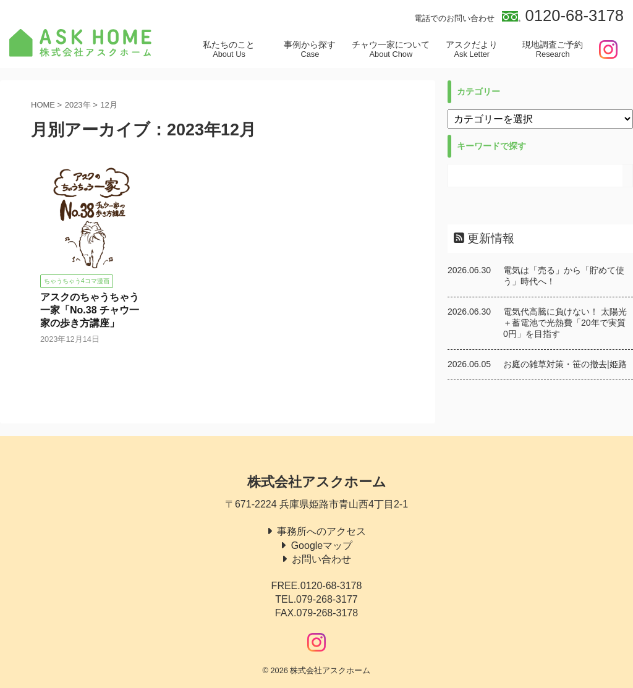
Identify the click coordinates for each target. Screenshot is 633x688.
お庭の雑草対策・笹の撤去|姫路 (565, 364)
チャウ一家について (390, 49)
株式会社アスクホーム (316, 482)
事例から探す (310, 49)
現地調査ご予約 (552, 49)
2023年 (78, 104)
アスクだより (471, 49)
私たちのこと (229, 49)
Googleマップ (322, 545)
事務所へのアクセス (321, 531)
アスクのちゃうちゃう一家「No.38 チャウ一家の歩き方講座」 (89, 310)
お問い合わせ (321, 559)
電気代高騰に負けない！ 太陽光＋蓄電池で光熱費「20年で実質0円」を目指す (565, 323)
